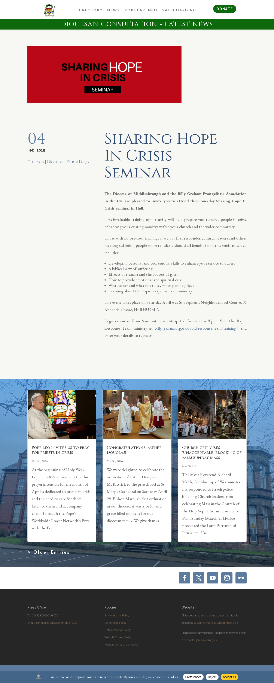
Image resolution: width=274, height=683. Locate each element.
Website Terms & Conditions (121, 644)
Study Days (78, 161)
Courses (35, 161)
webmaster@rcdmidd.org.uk (199, 640)
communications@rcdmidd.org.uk (56, 622)
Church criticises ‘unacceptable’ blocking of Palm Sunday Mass (212, 452)
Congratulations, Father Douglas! (134, 450)
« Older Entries (48, 552)
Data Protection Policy (117, 630)
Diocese (55, 161)
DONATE (225, 9)
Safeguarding (179, 10)
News (113, 10)
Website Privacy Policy (117, 637)
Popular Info (141, 10)
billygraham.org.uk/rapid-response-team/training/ (196, 328)
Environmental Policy (116, 615)
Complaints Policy (115, 622)
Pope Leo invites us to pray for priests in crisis (60, 450)
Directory (90, 10)
